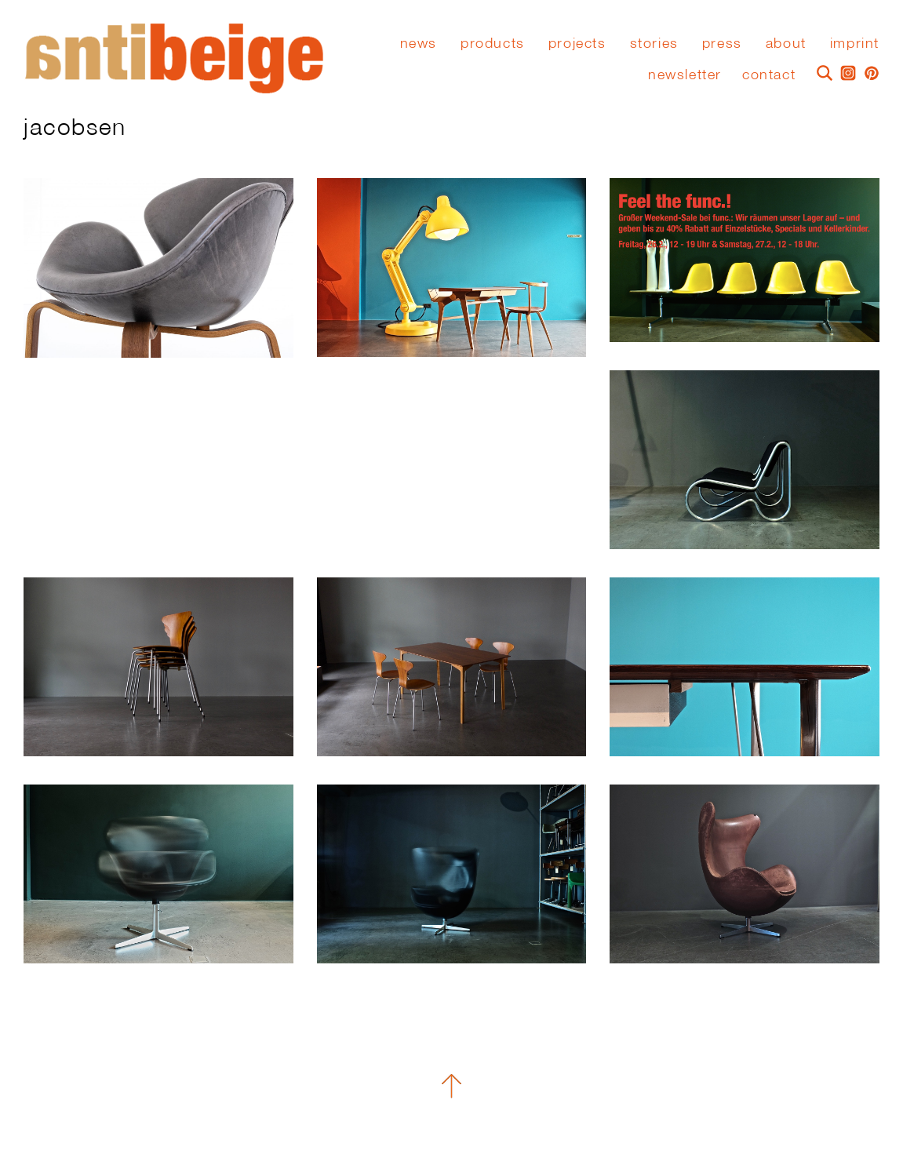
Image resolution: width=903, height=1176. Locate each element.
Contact (769, 74)
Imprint (854, 43)
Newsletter (685, 74)
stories (654, 43)
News (418, 43)
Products (493, 43)
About (786, 43)
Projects (577, 43)
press (722, 43)
